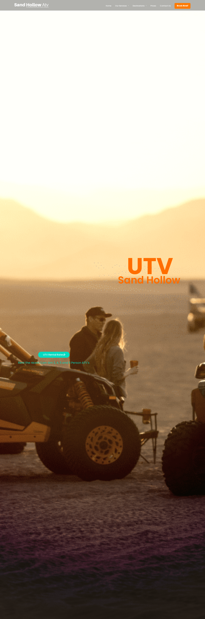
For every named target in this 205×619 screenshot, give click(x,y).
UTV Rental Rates (54, 354)
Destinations (138, 5)
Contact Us (165, 5)
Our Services (121, 5)
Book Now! (182, 5)
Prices (153, 5)
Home (108, 5)
